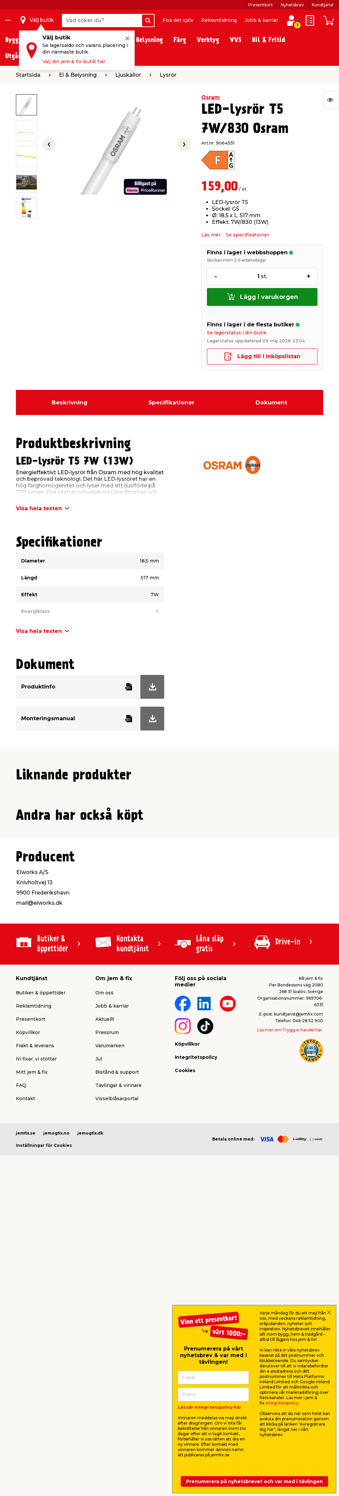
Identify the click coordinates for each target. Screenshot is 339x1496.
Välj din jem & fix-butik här (73, 61)
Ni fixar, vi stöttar (36, 1341)
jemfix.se (25, 1415)
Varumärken (109, 1327)
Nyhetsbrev (292, 5)
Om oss (104, 1274)
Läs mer (210, 235)
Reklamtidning (219, 20)
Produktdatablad (92, 978)
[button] (160, 922)
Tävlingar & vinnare (118, 1367)
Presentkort (260, 5)
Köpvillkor (28, 1314)
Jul (98, 1341)
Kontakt (25, 1380)
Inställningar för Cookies (44, 1427)
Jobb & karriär (261, 20)
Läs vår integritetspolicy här (209, 1407)
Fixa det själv (178, 20)
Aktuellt (104, 1301)
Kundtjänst (323, 5)
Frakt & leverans (35, 1327)
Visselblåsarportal (116, 1380)
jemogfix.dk (90, 1415)
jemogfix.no (56, 1415)
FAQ (21, 1367)
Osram (210, 97)
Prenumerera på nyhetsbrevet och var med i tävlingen (254, 1481)
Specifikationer (171, 402)
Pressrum (107, 1314)
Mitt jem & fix (32, 1354)
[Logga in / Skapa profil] (291, 20)
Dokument (271, 402)
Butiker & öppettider (41, 1274)
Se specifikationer (247, 235)
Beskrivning (69, 402)
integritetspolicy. (283, 1402)
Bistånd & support (117, 1354)
